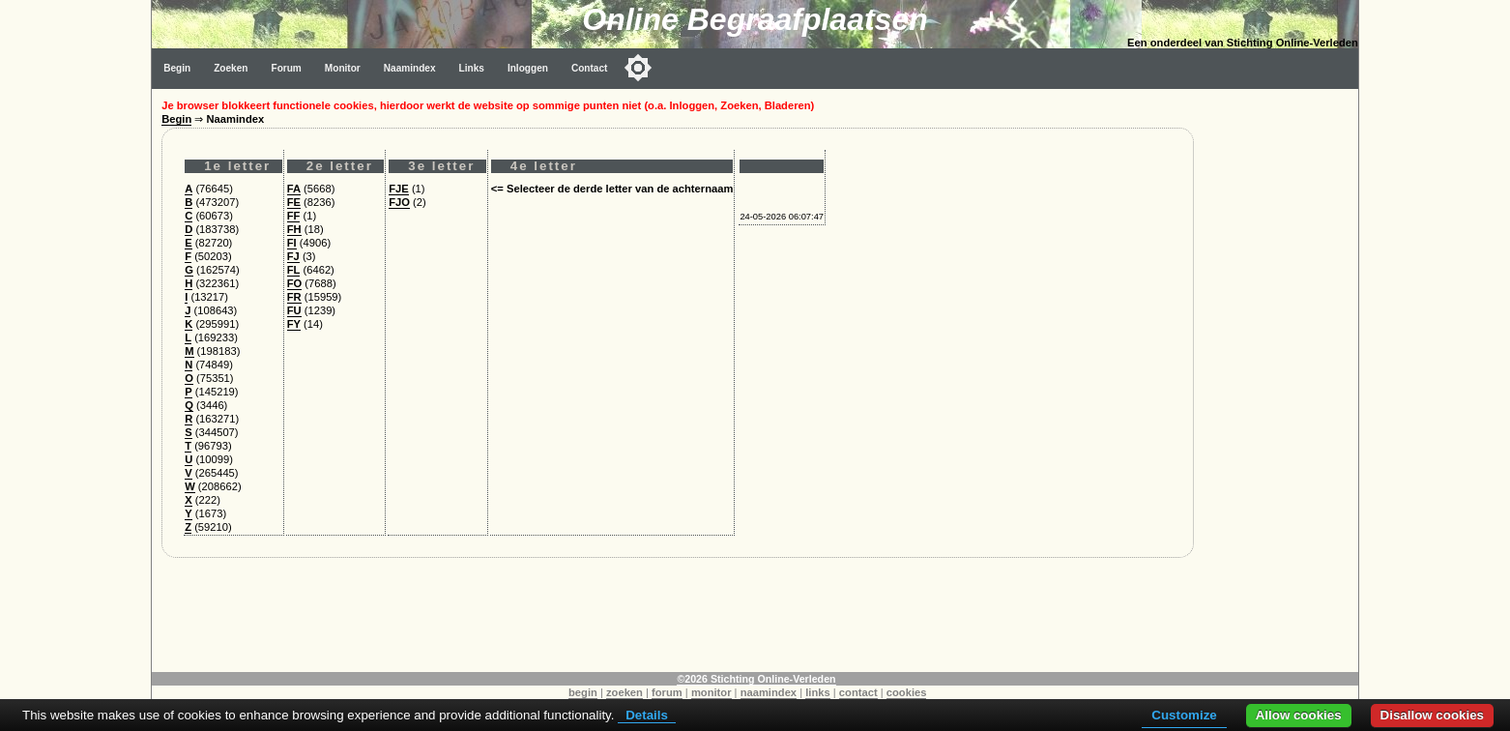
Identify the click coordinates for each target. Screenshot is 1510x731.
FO (295, 283)
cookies (906, 692)
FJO (399, 202)
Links (471, 68)
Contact (589, 68)
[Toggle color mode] (638, 67)
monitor (711, 692)
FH (294, 229)
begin (582, 692)
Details (646, 715)
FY (294, 324)
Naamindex (410, 68)
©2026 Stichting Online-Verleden (756, 679)
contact (858, 692)
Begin (176, 68)
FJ (293, 256)
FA (294, 188)
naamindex (768, 692)
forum (667, 692)
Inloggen (528, 68)
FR (294, 297)
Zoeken (230, 68)
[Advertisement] (1281, 379)
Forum (286, 68)
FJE (399, 188)
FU (294, 310)
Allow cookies (1299, 715)
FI (292, 243)
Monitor (343, 68)
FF (294, 215)
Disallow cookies (1432, 715)
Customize (1183, 715)
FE (294, 202)
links (817, 692)
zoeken (624, 692)
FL (294, 270)
